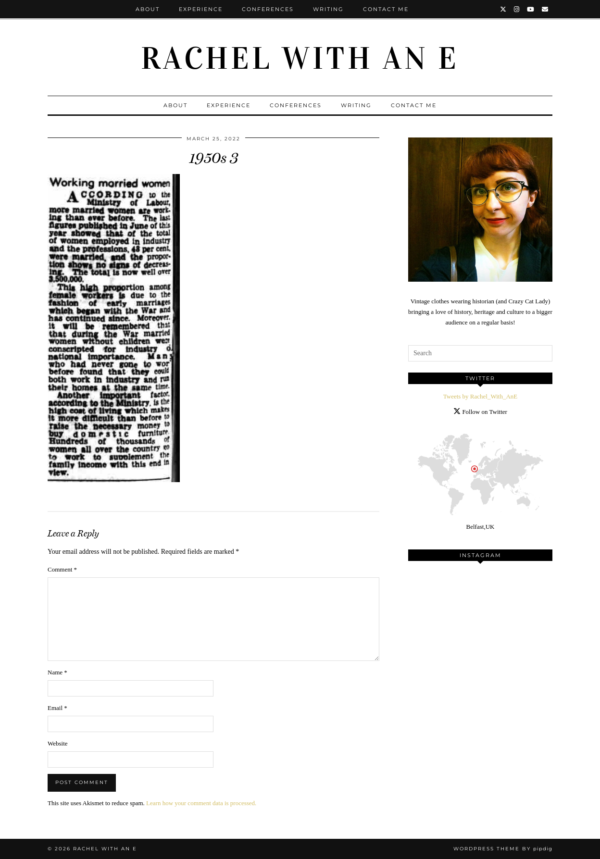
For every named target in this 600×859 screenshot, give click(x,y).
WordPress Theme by (502, 849)
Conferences (268, 9)
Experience (201, 9)
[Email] (545, 9)
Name (57, 672)
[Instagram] (517, 9)
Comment (62, 569)
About (148, 9)
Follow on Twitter (480, 411)
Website (58, 743)
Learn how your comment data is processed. (201, 803)
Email (57, 707)
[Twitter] (503, 9)
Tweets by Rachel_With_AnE (480, 396)
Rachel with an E (300, 58)
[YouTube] (531, 9)
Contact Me (386, 9)
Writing (328, 9)
